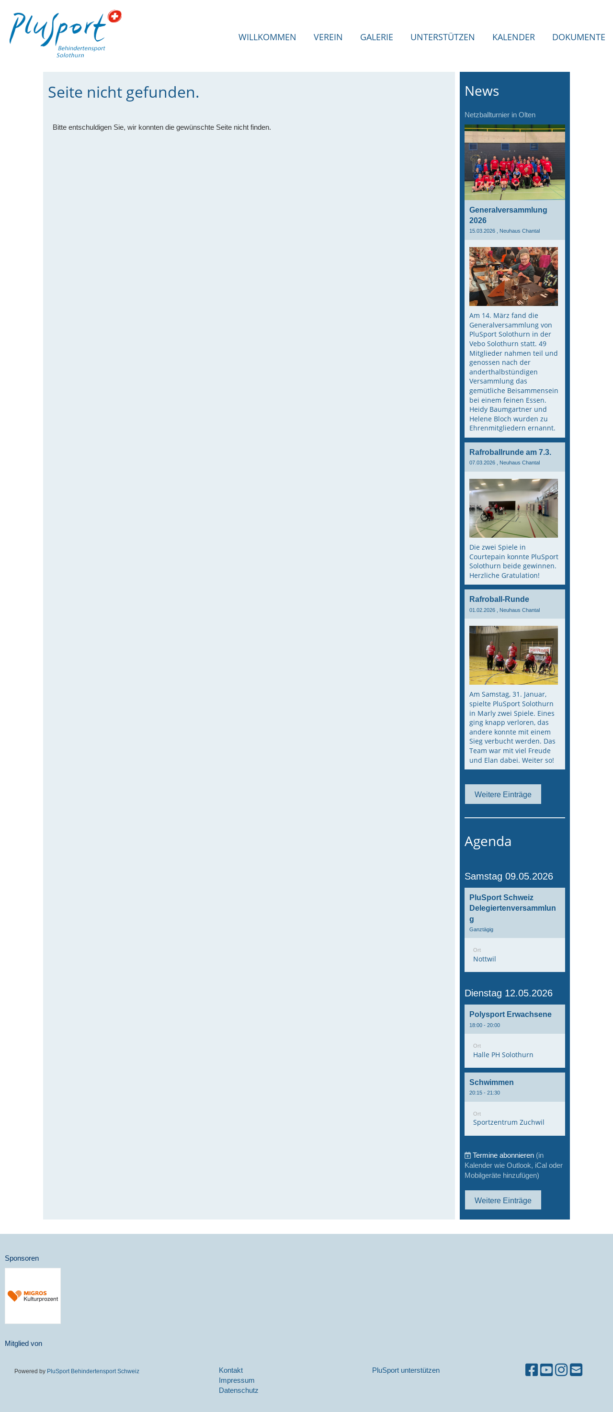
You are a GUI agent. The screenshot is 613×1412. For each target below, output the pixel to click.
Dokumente (578, 37)
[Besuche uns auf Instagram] (561, 1370)
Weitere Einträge (503, 794)
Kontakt (231, 1370)
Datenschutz (239, 1390)
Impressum (237, 1380)
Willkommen (267, 37)
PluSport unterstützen (406, 1370)
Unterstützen (442, 37)
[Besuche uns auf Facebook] (531, 1370)
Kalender (513, 37)
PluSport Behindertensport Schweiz (92, 1371)
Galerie (376, 37)
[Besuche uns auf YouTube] (546, 1370)
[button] (515, 930)
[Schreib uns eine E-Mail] (576, 1370)
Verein (328, 37)
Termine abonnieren (503, 1155)
